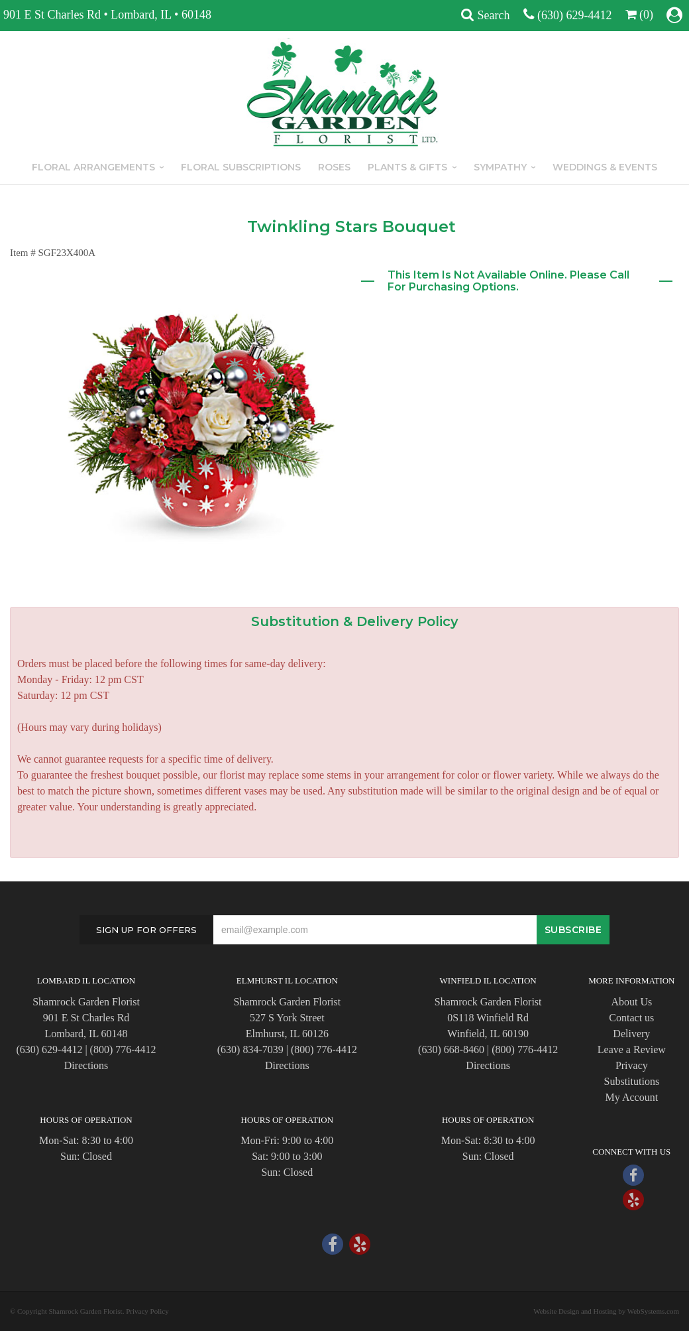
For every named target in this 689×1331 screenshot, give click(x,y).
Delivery (631, 1033)
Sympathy (500, 167)
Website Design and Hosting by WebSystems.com (606, 1311)
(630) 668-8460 (451, 1049)
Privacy (631, 1065)
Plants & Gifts (407, 167)
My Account (632, 1097)
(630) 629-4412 (574, 15)
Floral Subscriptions (241, 167)
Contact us (631, 1017)
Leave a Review (632, 1049)
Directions (86, 1065)
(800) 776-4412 (123, 1049)
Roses (334, 167)
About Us (631, 1001)
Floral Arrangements (93, 167)
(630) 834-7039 (250, 1049)
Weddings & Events (605, 167)
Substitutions (632, 1081)
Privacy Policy (147, 1311)
